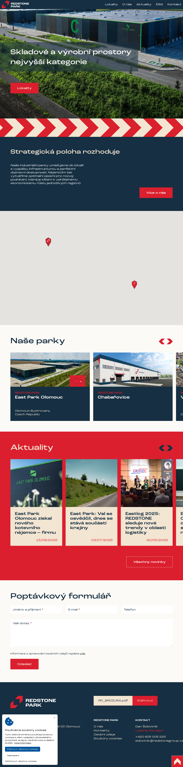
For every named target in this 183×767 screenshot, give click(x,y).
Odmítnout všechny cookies (21, 761)
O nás (124, 5)
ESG (156, 5)
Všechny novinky (149, 562)
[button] (134, 284)
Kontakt (171, 5)
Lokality (108, 5)
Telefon (130, 609)
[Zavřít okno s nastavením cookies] (54, 718)
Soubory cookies (108, 738)
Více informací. (23, 743)
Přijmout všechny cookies (22, 749)
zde (82, 654)
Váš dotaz (21, 623)
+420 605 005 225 (150, 736)
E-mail (73, 609)
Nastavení (13, 756)
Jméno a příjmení (27, 609)
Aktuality (141, 5)
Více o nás (156, 192)
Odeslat (24, 664)
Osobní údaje (104, 734)
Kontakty (102, 730)
